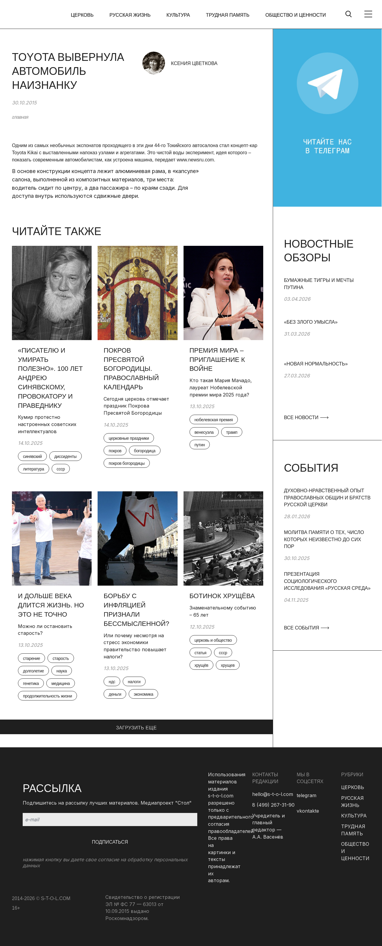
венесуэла (204, 432)
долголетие (33, 671)
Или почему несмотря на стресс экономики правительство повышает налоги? (135, 646)
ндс (112, 681)
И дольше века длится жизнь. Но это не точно (51, 605)
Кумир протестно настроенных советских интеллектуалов (47, 424)
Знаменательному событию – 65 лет (223, 611)
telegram (306, 795)
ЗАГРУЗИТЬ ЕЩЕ (136, 727)
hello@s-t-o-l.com (272, 794)
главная (20, 117)
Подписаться (110, 842)
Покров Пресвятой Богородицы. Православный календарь (131, 369)
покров (115, 450)
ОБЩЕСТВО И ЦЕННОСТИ (295, 15)
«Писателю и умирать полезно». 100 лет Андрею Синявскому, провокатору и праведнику (50, 378)
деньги (115, 694)
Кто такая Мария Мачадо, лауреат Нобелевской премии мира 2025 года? (221, 387)
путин (200, 444)
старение (31, 658)
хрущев (228, 665)
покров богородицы (126, 463)
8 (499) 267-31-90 (273, 805)
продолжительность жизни (47, 696)
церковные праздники (129, 438)
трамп (231, 432)
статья (201, 652)
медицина (60, 683)
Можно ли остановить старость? (45, 629)
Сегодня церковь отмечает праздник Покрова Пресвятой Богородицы (136, 406)
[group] (327, 298)
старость (61, 658)
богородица (144, 450)
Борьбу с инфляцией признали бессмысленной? (137, 609)
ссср (61, 469)
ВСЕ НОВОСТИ (306, 417)
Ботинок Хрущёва (222, 596)
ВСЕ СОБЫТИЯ (306, 627)
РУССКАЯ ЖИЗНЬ (130, 15)
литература (33, 469)
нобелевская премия (214, 419)
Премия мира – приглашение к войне (217, 360)
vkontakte (308, 811)
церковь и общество (213, 640)
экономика (143, 694)
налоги (134, 681)
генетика (31, 683)
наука (61, 671)
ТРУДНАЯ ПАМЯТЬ (227, 15)
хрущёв (201, 665)
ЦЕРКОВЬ (82, 15)
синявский (32, 456)
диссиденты (65, 456)
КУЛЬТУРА (178, 15)
